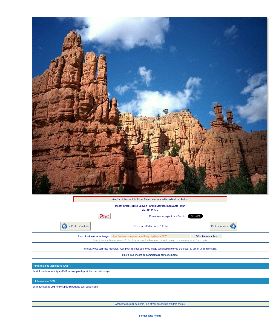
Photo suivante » (219, 226)
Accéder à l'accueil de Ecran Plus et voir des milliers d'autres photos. (150, 199)
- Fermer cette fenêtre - (150, 315)
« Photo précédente (79, 226)
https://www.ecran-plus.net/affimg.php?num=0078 (150, 236)
